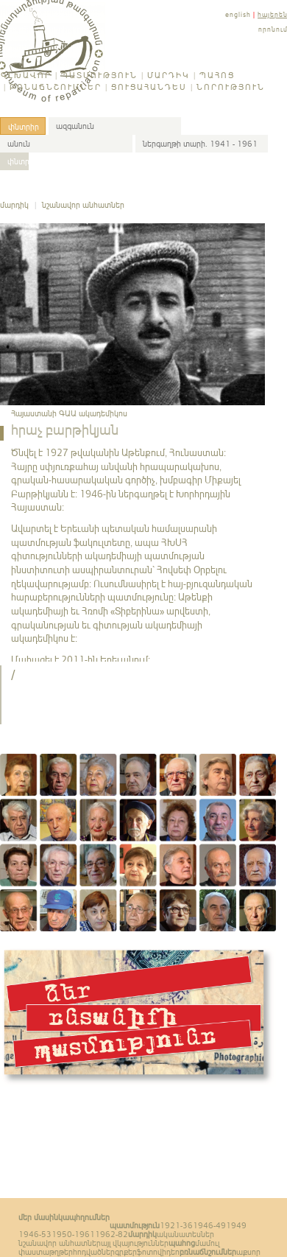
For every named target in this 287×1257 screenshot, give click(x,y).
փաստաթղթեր (45, 1252)
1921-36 (176, 1225)
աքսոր (248, 1252)
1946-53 (35, 1234)
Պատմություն (99, 75)
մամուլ (207, 1243)
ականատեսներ (185, 1234)
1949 (236, 1225)
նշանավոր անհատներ (83, 205)
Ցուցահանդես (149, 87)
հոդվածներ (94, 1252)
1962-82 (111, 1234)
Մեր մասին (38, 1217)
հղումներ (93, 1217)
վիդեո (168, 1252)
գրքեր (126, 1252)
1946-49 (209, 1225)
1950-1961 (73, 1234)
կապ (67, 1217)
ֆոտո (147, 1252)
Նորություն (230, 87)
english (238, 14)
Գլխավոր (26, 75)
